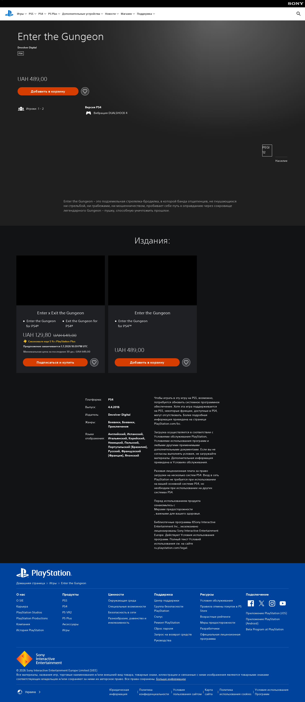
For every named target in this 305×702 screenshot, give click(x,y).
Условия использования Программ (271, 692)
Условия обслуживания (216, 600)
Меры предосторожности (217, 622)
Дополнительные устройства (81, 14)
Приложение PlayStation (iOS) (266, 613)
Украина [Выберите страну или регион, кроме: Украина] (29, 692)
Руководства (162, 640)
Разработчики (210, 628)
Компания (23, 624)
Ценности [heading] (116, 594)
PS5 (31, 14)
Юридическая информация (119, 692)
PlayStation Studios (29, 612)
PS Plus (52, 14)
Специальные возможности (127, 606)
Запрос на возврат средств (173, 634)
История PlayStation (30, 630)
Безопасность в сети (122, 612)
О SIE (20, 600)
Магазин (126, 14)
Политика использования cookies (235, 692)
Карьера (22, 606)
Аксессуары (70, 624)
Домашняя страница (30, 583)
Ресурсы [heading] (207, 594)
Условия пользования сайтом (187, 692)
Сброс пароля (163, 628)
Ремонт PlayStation (167, 622)
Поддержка (144, 14)
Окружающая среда (122, 600)
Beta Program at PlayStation (265, 629)
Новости (110, 14)
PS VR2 (67, 612)
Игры (20, 14)
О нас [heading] (20, 594)
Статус (158, 616)
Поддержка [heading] (163, 594)
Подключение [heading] (257, 594)
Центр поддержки (166, 600)
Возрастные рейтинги (215, 616)
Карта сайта (209, 692)
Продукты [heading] (70, 594)
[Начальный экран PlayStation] (9, 13)
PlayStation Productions (32, 618)
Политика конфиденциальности (154, 692)
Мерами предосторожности (173, 509)
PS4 (40, 14)
